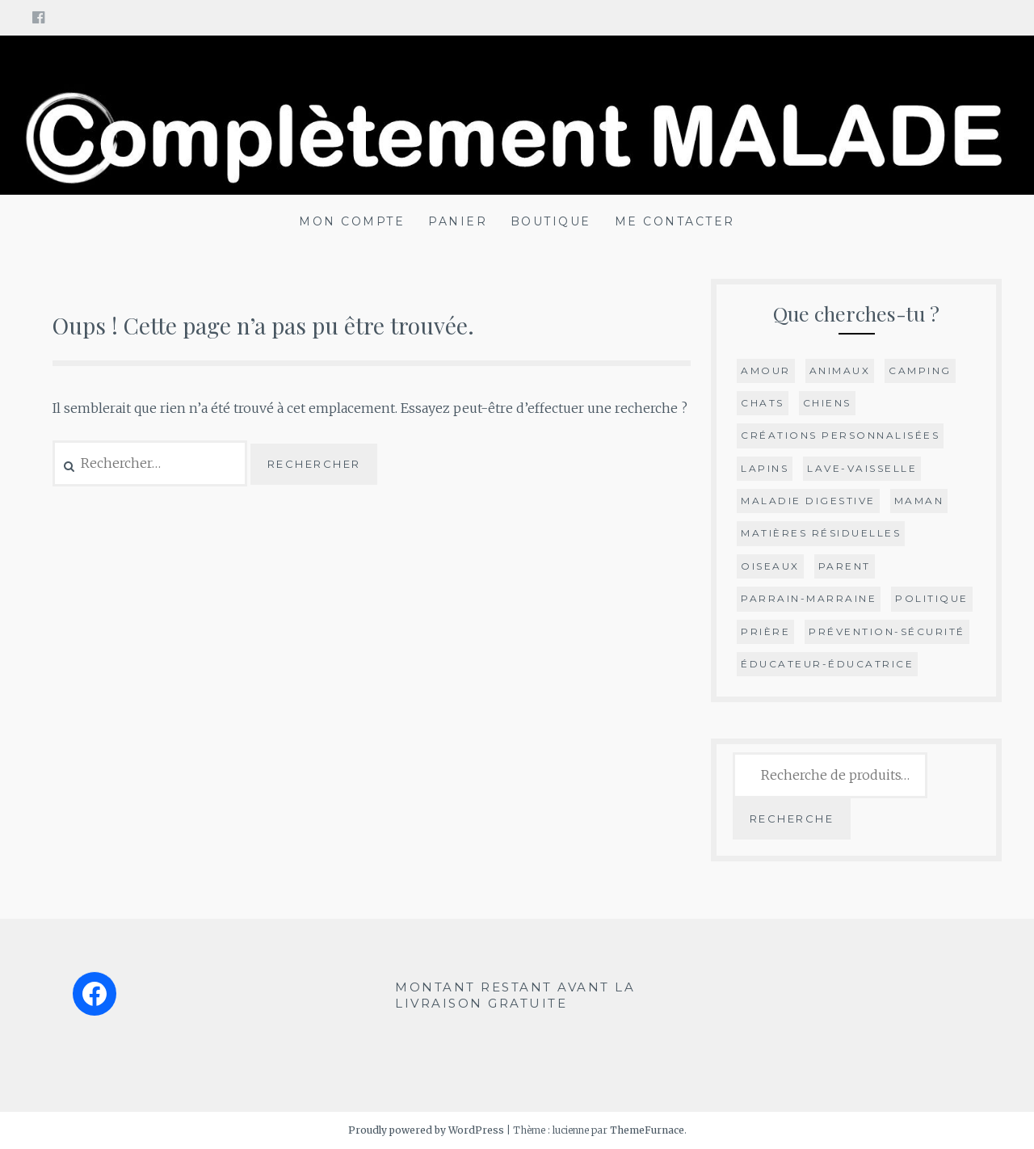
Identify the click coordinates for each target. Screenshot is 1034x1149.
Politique (932, 598)
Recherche (792, 818)
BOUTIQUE (551, 221)
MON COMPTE (352, 221)
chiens (827, 403)
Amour (766, 370)
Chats (762, 403)
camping (920, 370)
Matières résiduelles (821, 533)
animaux (840, 370)
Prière (765, 631)
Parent (844, 566)
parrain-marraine (808, 598)
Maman (919, 501)
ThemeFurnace (647, 1130)
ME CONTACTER (675, 221)
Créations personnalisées (840, 435)
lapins (764, 468)
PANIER (457, 221)
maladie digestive (808, 501)
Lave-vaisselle (862, 468)
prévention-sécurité (887, 631)
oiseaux (770, 566)
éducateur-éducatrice (827, 664)
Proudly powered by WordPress (426, 1130)
